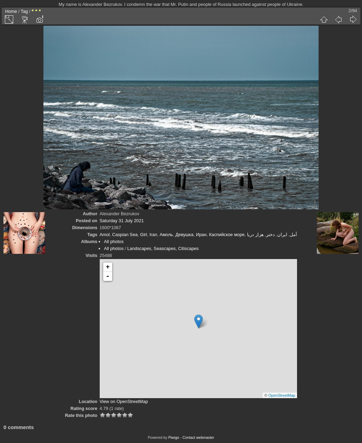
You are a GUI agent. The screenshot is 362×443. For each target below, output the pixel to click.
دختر (270, 234)
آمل (293, 234)
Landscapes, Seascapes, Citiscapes (163, 248)
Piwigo (173, 437)
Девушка (184, 234)
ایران (282, 234)
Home (11, 11)
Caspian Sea (125, 234)
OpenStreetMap (281, 395)
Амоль (166, 234)
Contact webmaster (198, 437)
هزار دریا (255, 234)
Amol (105, 234)
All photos (113, 241)
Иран (201, 234)
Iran (153, 234)
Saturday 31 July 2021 (122, 220)
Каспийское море (227, 234)
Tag (24, 11)
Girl (143, 234)
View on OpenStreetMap (124, 401)
